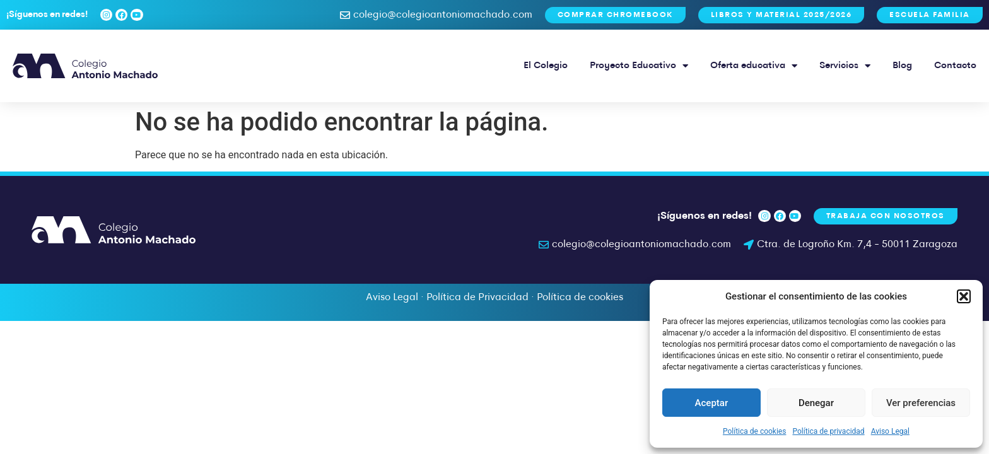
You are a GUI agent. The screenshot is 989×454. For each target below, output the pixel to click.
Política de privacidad (828, 431)
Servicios (844, 66)
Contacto (955, 66)
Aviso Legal (890, 431)
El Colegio (546, 66)
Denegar (816, 403)
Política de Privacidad (477, 298)
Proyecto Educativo (639, 66)
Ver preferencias (921, 403)
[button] (963, 296)
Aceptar (712, 403)
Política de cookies (755, 431)
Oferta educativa (753, 66)
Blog (902, 66)
